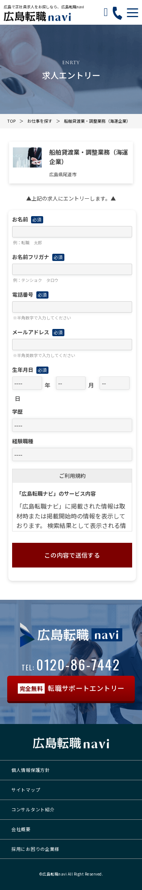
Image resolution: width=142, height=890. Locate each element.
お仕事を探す (39, 121)
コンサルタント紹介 (33, 809)
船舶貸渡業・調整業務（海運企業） (97, 121)
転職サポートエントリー (71, 688)
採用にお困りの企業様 (35, 849)
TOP (11, 121)
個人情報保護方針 (30, 770)
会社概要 (21, 829)
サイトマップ (25, 789)
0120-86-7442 (71, 664)
